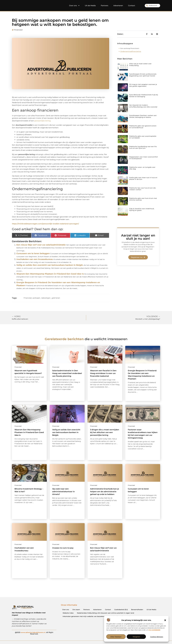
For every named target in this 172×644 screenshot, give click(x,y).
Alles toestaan (115, 637)
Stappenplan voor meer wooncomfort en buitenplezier (143, 158)
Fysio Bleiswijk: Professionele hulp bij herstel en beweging (143, 95)
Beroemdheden (137, 609)
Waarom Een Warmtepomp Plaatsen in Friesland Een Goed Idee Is (50, 274)
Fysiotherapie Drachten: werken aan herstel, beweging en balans (143, 116)
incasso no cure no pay (62, 548)
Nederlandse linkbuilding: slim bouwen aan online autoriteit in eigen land (105, 613)
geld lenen (56, 298)
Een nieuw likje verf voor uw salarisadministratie (41, 245)
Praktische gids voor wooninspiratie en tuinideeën (142, 137)
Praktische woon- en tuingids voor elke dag (142, 168)
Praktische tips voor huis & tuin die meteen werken (142, 189)
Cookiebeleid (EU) (121, 609)
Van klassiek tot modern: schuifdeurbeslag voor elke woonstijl (143, 106)
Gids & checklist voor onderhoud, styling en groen (141, 209)
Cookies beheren (156, 637)
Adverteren (118, 5)
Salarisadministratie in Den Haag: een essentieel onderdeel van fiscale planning (67, 373)
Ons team (76, 609)
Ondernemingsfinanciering (130, 51)
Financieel (18, 30)
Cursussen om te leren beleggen (33, 253)
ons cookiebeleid (154, 630)
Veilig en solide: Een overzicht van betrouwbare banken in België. (49, 265)
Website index (68, 613)
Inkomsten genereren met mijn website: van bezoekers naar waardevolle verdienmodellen (97, 616)
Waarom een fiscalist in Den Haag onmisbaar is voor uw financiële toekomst (103, 373)
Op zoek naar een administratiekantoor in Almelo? (63, 491)
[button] (165, 620)
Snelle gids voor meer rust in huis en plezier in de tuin (143, 178)
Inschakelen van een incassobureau (34, 259)
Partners (104, 5)
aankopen (36, 298)
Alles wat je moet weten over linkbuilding (140, 64)
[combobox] (152, 5)
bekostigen (46, 298)
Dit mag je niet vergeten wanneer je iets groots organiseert (143, 85)
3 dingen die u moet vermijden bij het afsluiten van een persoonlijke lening (104, 432)
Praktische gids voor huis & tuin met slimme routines (143, 199)
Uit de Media (90, 5)
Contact (131, 5)
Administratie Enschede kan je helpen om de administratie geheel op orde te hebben (104, 491)
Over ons (74, 6)
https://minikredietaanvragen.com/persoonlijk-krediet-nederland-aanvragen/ (45, 224)
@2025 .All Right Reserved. (34, 633)
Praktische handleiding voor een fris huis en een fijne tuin (143, 147)
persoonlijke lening (42, 121)
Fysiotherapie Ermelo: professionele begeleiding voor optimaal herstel (142, 75)
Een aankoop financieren (129, 48)
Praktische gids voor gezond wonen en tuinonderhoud (142, 126)
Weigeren (136, 637)
